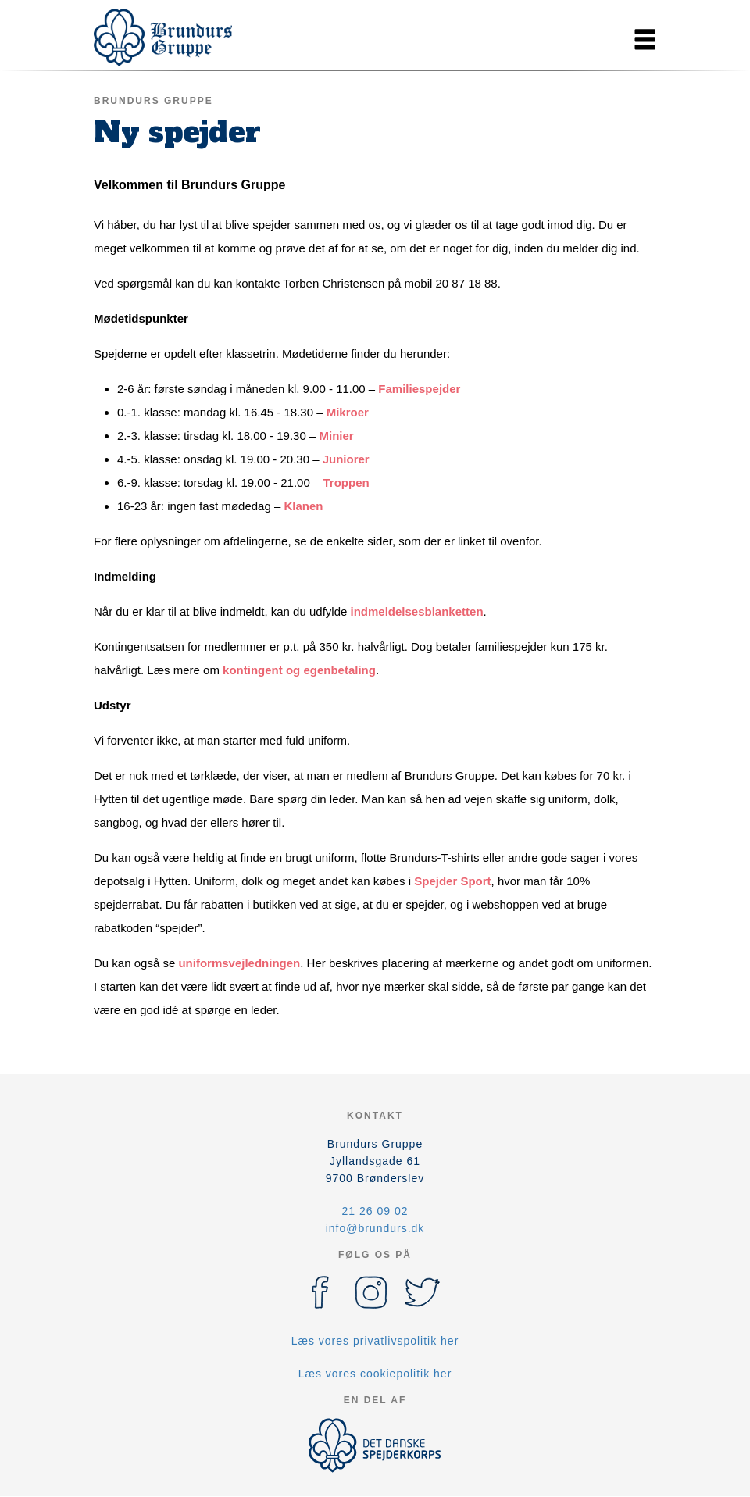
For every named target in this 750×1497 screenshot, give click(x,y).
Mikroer (348, 412)
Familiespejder (419, 388)
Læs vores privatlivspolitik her (375, 1340)
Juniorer (346, 459)
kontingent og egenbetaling (299, 670)
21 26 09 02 (375, 1211)
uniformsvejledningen (239, 963)
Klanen (303, 506)
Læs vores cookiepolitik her (375, 1373)
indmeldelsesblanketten (417, 611)
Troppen (346, 482)
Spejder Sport (452, 881)
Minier (336, 435)
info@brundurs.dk (375, 1228)
